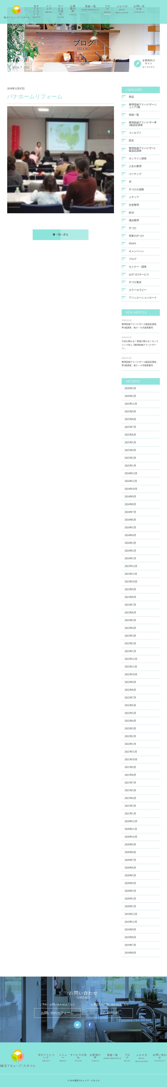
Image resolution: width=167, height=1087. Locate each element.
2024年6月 (130, 520)
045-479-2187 (110, 1013)
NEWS (132, 244)
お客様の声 (85, 10)
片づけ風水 (135, 282)
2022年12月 (131, 659)
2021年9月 (130, 768)
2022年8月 (130, 690)
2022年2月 (130, 737)
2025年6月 (130, 435)
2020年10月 (131, 837)
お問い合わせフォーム (57, 1013)
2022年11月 (131, 667)
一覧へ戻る (60, 235)
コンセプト (135, 133)
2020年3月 (130, 891)
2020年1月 (130, 907)
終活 (131, 213)
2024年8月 (130, 505)
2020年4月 (130, 884)
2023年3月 (130, 636)
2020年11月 (131, 829)
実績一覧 (103, 8)
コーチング (135, 174)
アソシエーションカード (143, 298)
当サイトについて (49, 11)
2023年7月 (130, 605)
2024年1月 (130, 559)
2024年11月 (131, 481)
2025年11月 (131, 404)
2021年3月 (130, 806)
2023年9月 (130, 590)
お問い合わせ (151, 9)
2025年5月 (130, 443)
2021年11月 (131, 752)
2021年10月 (131, 760)
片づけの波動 (136, 190)
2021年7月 (130, 783)
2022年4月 (130, 721)
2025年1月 (130, 466)
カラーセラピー (138, 290)
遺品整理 (134, 221)
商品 (131, 97)
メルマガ (134, 9)
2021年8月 (130, 775)
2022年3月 (130, 729)
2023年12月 (131, 567)
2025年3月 (130, 458)
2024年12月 (131, 474)
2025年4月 (130, 451)
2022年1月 (130, 744)
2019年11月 (131, 922)
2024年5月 (130, 528)
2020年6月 (130, 868)
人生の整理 (135, 166)
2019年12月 (131, 914)
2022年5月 (130, 713)
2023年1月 (130, 652)
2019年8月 (130, 938)
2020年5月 (130, 876)
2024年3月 (130, 543)
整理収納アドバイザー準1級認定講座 (143, 124)
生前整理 (134, 205)
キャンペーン (136, 251)
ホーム (16, 67)
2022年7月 (130, 698)
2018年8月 (130, 953)
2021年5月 (130, 791)
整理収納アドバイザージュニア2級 (143, 106)
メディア (134, 197)
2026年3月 (130, 389)
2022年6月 (130, 706)
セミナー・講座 (138, 267)
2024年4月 (130, 536)
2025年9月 (130, 412)
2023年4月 (130, 628)
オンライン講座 (138, 159)
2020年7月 (130, 860)
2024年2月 (130, 551)
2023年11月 (131, 574)
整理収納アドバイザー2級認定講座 (142, 150)
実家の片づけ (136, 236)
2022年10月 (131, 675)
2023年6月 (130, 613)
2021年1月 (130, 814)
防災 (131, 141)
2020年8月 (130, 853)
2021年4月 (130, 798)
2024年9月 (130, 497)
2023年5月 (130, 621)
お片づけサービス (139, 275)
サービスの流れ (73, 11)
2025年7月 (130, 427)
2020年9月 (130, 845)
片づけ (132, 228)
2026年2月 (130, 396)
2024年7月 (130, 512)
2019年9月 (130, 930)
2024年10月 (131, 489)
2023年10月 (131, 582)
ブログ (120, 9)
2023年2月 (130, 644)
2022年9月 (130, 683)
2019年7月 (130, 945)
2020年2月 (130, 899)
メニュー (61, 9)
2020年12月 (131, 822)
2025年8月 (130, 420)
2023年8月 (130, 597)
